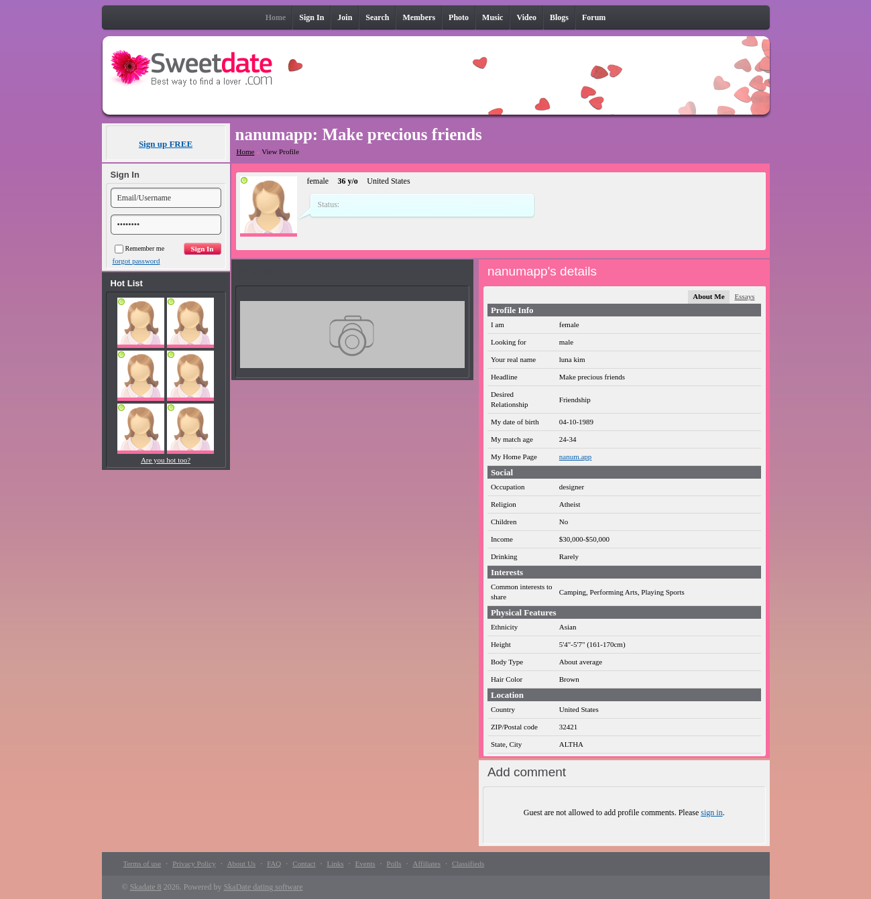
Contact (303, 863)
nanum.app (575, 457)
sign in (711, 812)
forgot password (136, 261)
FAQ (274, 863)
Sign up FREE (165, 144)
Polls (394, 863)
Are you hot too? (165, 460)
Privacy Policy (193, 863)
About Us (241, 863)
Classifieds (468, 863)
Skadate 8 (146, 887)
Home (246, 151)
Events (365, 863)
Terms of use (142, 863)
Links (335, 863)
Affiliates (427, 863)
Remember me (140, 248)
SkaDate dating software (263, 887)
